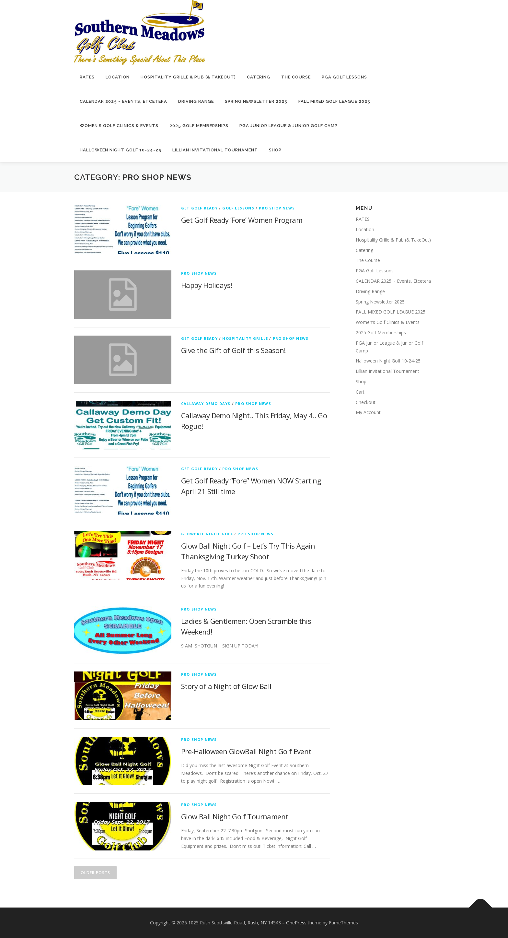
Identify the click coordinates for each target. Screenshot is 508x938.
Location (118, 77)
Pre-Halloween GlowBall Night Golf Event (246, 751)
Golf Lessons (238, 208)
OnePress (296, 923)
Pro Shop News (277, 208)
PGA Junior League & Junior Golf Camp (288, 125)
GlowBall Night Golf (207, 533)
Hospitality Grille (245, 338)
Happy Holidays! (206, 285)
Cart (360, 392)
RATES (87, 77)
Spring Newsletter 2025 (256, 101)
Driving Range (196, 101)
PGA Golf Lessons (344, 77)
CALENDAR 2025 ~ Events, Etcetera (123, 101)
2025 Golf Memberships (198, 125)
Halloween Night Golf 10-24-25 (120, 150)
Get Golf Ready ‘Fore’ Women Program (241, 220)
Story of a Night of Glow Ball (226, 686)
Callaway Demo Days (206, 403)
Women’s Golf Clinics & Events (119, 125)
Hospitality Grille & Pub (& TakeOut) (188, 77)
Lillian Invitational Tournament (215, 150)
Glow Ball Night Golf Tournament (234, 816)
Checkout (365, 402)
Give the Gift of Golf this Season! (233, 350)
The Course (296, 77)
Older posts (95, 872)
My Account (368, 412)
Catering (258, 77)
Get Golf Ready (199, 208)
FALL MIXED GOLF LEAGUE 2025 (334, 101)
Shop (275, 150)
